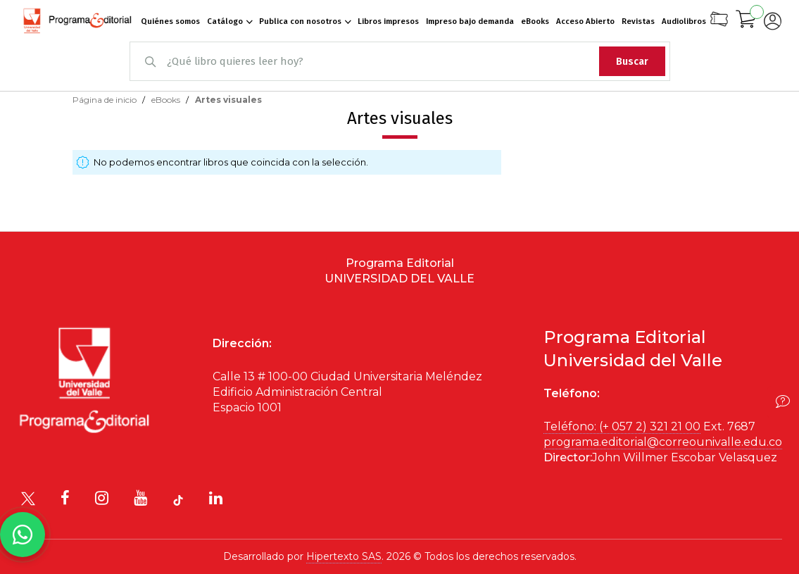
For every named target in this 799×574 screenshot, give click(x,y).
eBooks (166, 99)
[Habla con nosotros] (22, 534)
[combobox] (400, 61)
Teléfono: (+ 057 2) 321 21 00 (621, 426)
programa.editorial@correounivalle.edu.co (662, 442)
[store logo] (77, 21)
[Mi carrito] (746, 21)
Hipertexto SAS (344, 556)
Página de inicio (106, 99)
